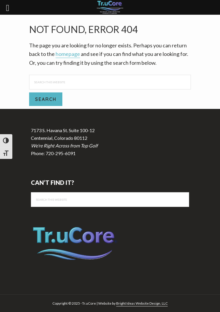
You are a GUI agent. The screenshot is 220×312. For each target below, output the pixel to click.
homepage (68, 54)
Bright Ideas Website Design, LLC (142, 303)
